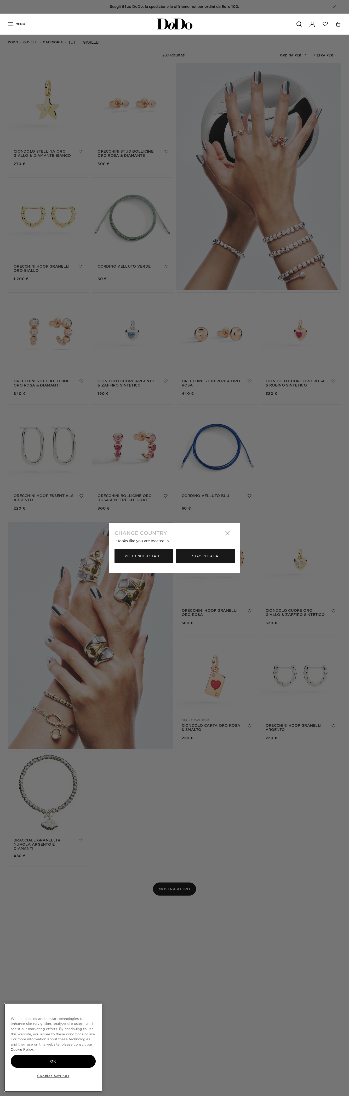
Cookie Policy (22, 1049)
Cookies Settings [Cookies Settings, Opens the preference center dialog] (53, 1076)
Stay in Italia (205, 556)
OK (53, 1061)
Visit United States (144, 556)
